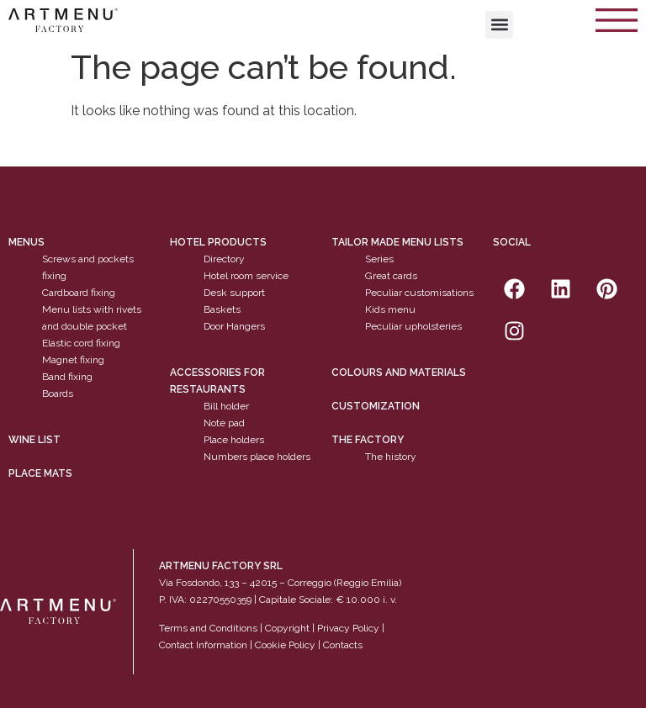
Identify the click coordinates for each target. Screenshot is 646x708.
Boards (57, 394)
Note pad (224, 423)
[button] (499, 25)
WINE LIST (34, 440)
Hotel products (218, 243)
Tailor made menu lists (397, 243)
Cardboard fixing (78, 293)
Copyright (287, 629)
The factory (367, 440)
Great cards (391, 277)
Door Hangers (234, 327)
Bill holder (226, 406)
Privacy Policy (348, 629)
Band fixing (67, 377)
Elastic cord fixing (81, 344)
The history (390, 456)
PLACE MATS (40, 473)
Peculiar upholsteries (413, 327)
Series (379, 260)
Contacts (343, 646)
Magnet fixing (73, 361)
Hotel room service (246, 277)
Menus (26, 243)
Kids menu (390, 310)
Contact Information (203, 646)
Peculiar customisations (419, 293)
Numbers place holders (257, 456)
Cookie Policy (285, 646)
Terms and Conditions (208, 629)
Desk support (234, 293)
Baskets (222, 310)
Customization (375, 406)
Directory (224, 260)
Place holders (234, 440)
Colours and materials (398, 372)
